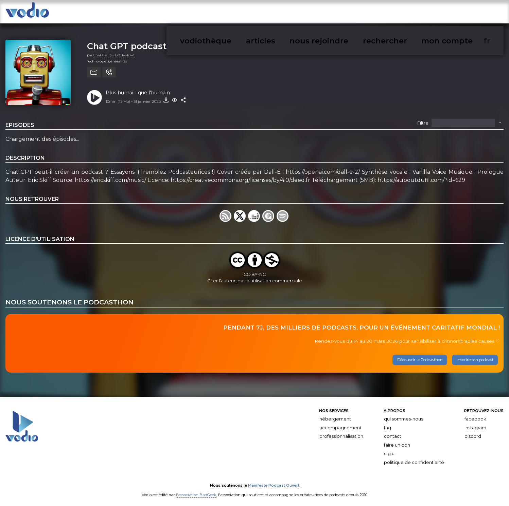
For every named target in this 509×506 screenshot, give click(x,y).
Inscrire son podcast (475, 356)
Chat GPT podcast (126, 42)
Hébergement (335, 415)
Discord (472, 432)
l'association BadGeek (196, 491)
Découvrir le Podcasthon (420, 356)
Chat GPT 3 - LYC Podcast (114, 51)
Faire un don (397, 441)
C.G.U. (390, 450)
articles (363, 13)
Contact (392, 432)
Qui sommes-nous (403, 415)
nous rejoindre (398, 13)
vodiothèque (331, 13)
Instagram (475, 424)
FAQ (387, 424)
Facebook (475, 415)
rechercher (437, 13)
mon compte (474, 13)
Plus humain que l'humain (138, 89)
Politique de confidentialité (414, 458)
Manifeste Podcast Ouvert (273, 481)
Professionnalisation (341, 432)
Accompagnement (340, 424)
